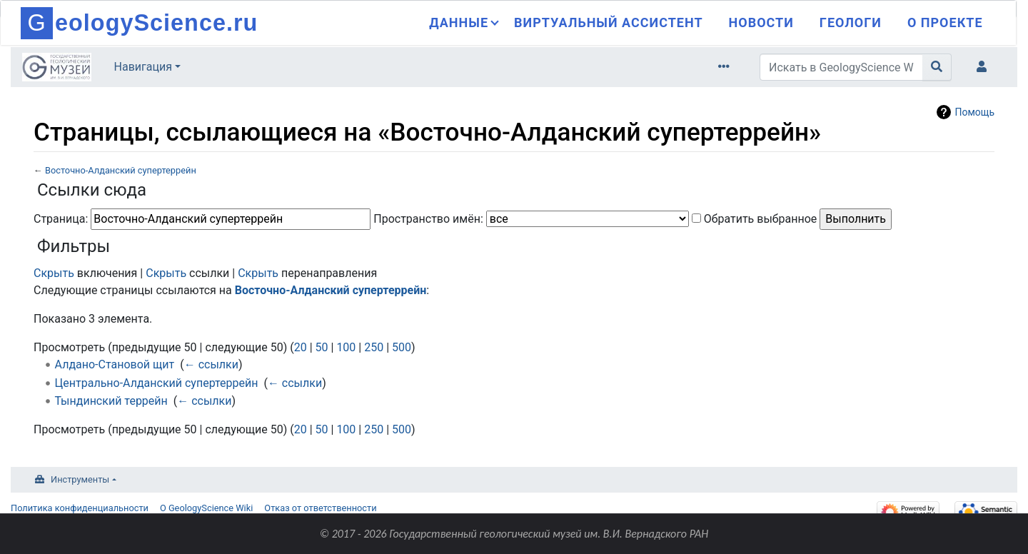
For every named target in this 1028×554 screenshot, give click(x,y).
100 (346, 347)
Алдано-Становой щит (115, 364)
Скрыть (54, 273)
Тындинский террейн (111, 401)
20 (300, 347)
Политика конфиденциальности (79, 508)
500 (401, 347)
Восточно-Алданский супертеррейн (120, 170)
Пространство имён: (428, 219)
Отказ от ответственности (320, 508)
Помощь (974, 112)
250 (373, 347)
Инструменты (80, 479)
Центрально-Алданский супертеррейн (156, 383)
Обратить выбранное (760, 219)
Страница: (61, 219)
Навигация (143, 67)
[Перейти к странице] (937, 67)
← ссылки (211, 364)
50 (322, 347)
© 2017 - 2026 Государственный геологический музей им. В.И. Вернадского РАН (514, 533)
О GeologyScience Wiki (206, 508)
